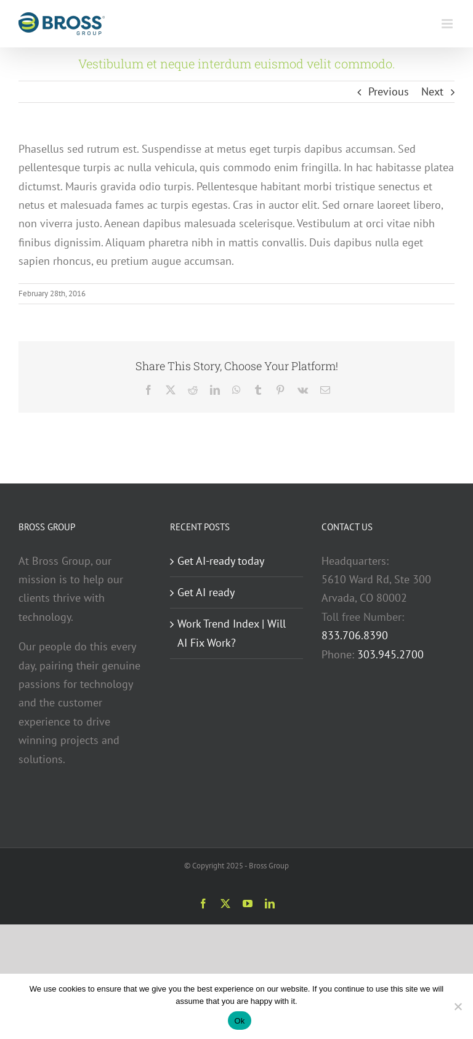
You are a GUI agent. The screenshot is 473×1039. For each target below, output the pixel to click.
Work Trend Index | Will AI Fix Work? (231, 633)
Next (432, 91)
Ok (239, 1020)
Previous (388, 91)
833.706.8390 (354, 635)
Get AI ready (206, 592)
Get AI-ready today (220, 561)
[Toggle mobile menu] (448, 23)
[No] (457, 1006)
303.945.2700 (390, 654)
